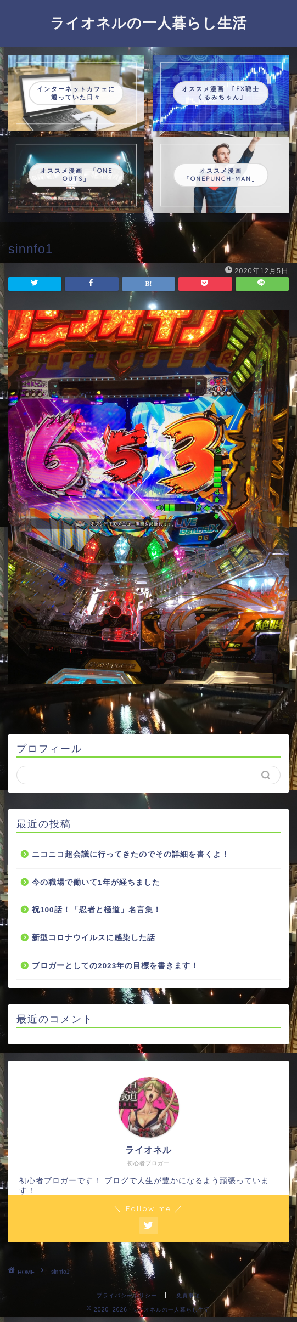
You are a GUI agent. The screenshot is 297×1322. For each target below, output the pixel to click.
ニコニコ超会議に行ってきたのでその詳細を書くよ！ (130, 854)
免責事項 (188, 1295)
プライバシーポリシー (127, 1295)
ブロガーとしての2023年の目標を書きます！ (115, 966)
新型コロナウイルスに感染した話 (93, 938)
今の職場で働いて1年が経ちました (96, 882)
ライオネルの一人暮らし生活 (148, 22)
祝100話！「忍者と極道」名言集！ (96, 910)
